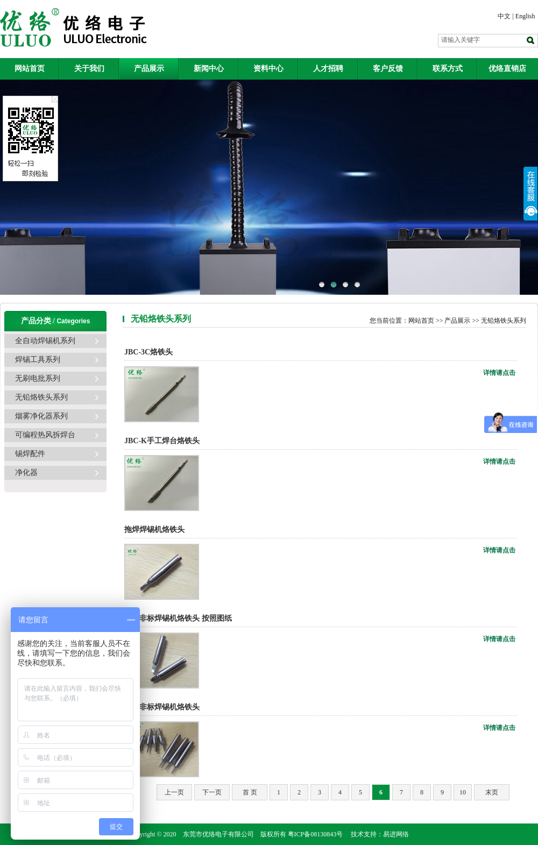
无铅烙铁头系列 (41, 397)
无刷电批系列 (37, 378)
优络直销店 (507, 69)
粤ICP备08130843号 (315, 834)
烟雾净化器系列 (41, 416)
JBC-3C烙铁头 (148, 352)
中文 (504, 16)
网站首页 (30, 69)
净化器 (26, 472)
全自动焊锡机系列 (45, 341)
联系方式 (448, 69)
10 (462, 792)
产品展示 (149, 69)
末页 (491, 792)
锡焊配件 (30, 454)
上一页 (174, 792)
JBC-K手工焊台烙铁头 (162, 441)
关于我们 (89, 69)
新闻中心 (209, 69)
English (525, 16)
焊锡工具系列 (37, 360)
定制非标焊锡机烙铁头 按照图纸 (178, 618)
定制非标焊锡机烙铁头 (162, 707)
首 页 (250, 792)
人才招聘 (328, 69)
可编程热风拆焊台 (45, 435)
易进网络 (396, 834)
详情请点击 (499, 373)
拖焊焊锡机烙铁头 (154, 530)
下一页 (212, 792)
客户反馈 (388, 69)
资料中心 (268, 69)
